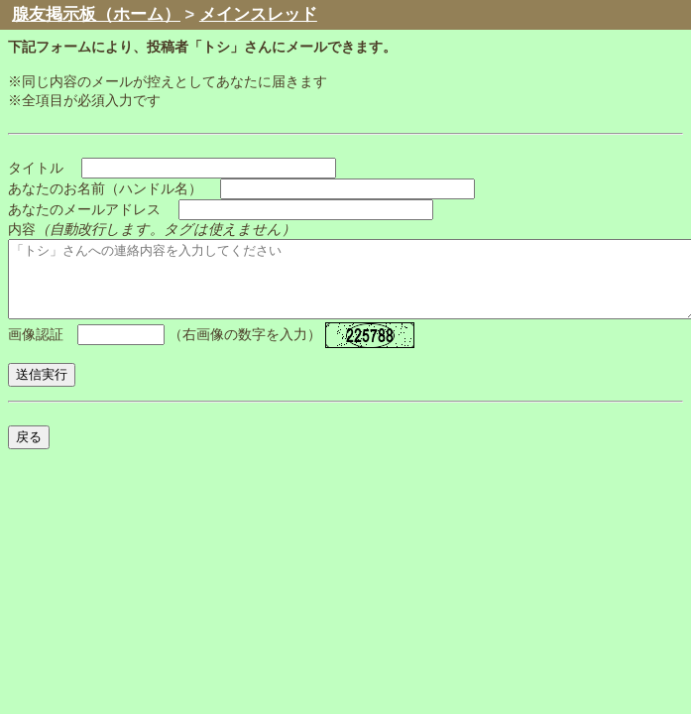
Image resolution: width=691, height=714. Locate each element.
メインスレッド (258, 14)
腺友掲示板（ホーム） (96, 14)
